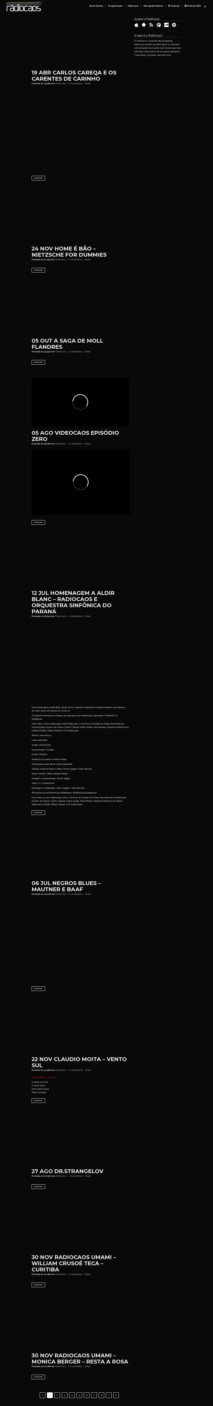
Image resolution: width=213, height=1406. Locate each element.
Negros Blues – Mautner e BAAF (66, 886)
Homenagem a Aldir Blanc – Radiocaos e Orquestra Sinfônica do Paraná (73, 602)
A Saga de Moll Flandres (67, 343)
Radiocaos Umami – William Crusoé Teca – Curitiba (74, 1263)
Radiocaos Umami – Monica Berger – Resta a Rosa (80, 1358)
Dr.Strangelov (78, 1171)
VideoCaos (60, 83)
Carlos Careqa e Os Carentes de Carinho (74, 75)
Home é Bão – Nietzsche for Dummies (69, 251)
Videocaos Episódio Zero (75, 435)
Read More (38, 178)
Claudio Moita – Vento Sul (79, 1062)
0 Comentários (75, 83)
